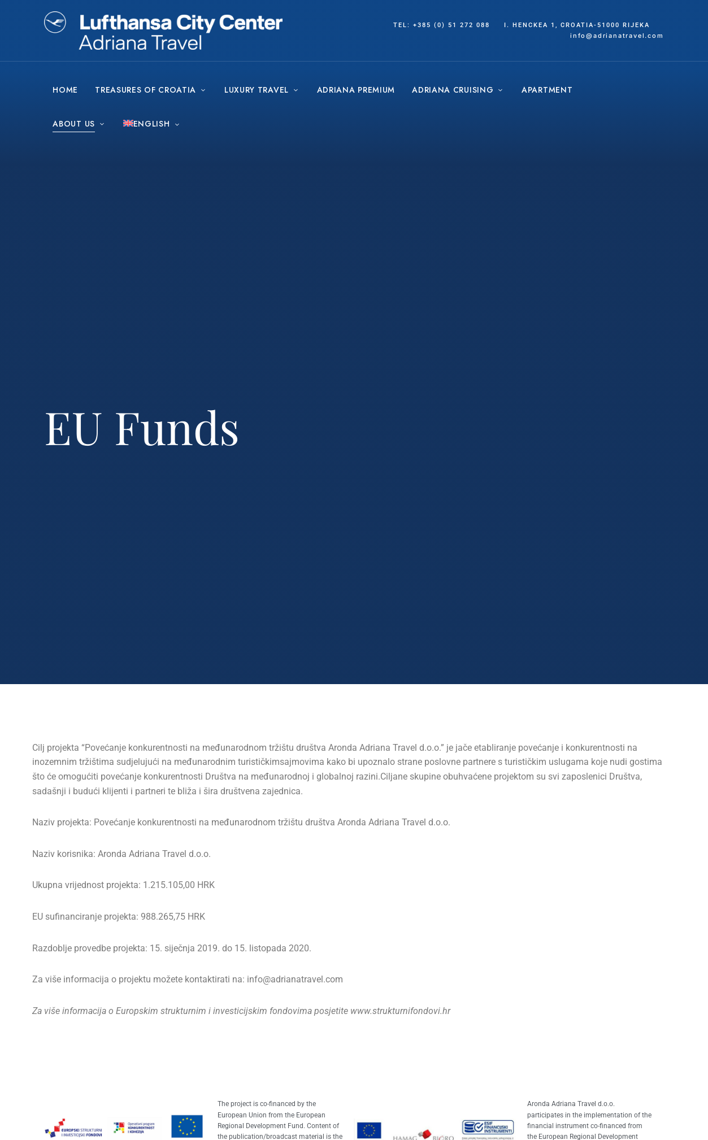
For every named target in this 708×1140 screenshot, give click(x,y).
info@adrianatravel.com (295, 979)
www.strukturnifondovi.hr (400, 1011)
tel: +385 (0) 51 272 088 (441, 25)
